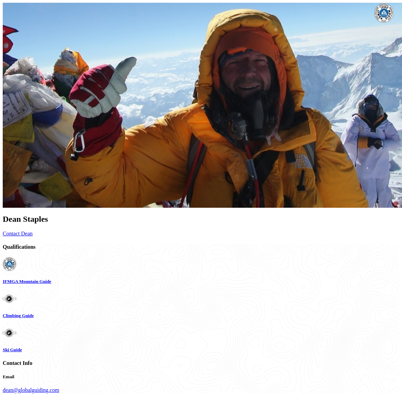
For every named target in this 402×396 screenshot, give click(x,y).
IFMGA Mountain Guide (27, 281)
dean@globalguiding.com (31, 390)
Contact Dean (18, 233)
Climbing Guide (18, 315)
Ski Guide (12, 349)
